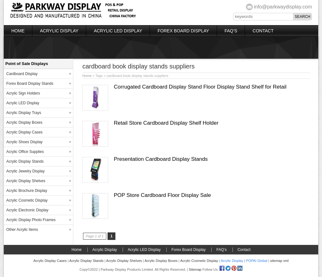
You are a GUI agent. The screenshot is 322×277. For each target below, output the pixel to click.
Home (18, 30)
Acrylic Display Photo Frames (31, 220)
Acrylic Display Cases (24, 132)
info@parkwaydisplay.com (283, 6)
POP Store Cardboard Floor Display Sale (162, 195)
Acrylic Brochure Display (26, 190)
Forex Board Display (183, 30)
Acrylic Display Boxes (24, 122)
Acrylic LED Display (118, 30)
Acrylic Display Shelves (25, 181)
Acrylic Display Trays (23, 113)
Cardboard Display (21, 74)
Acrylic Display (59, 30)
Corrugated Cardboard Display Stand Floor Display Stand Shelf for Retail (200, 87)
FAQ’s (231, 30)
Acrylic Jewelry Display (25, 171)
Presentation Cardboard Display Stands (161, 159)
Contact (263, 30)
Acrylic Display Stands (25, 161)
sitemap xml (279, 261)
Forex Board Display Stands (29, 83)
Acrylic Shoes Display (24, 142)
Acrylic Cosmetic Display (26, 200)
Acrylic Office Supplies (25, 151)
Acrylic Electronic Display (27, 210)
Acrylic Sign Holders (23, 93)
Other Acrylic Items (22, 229)
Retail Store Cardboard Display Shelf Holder (166, 123)
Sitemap (195, 269)
